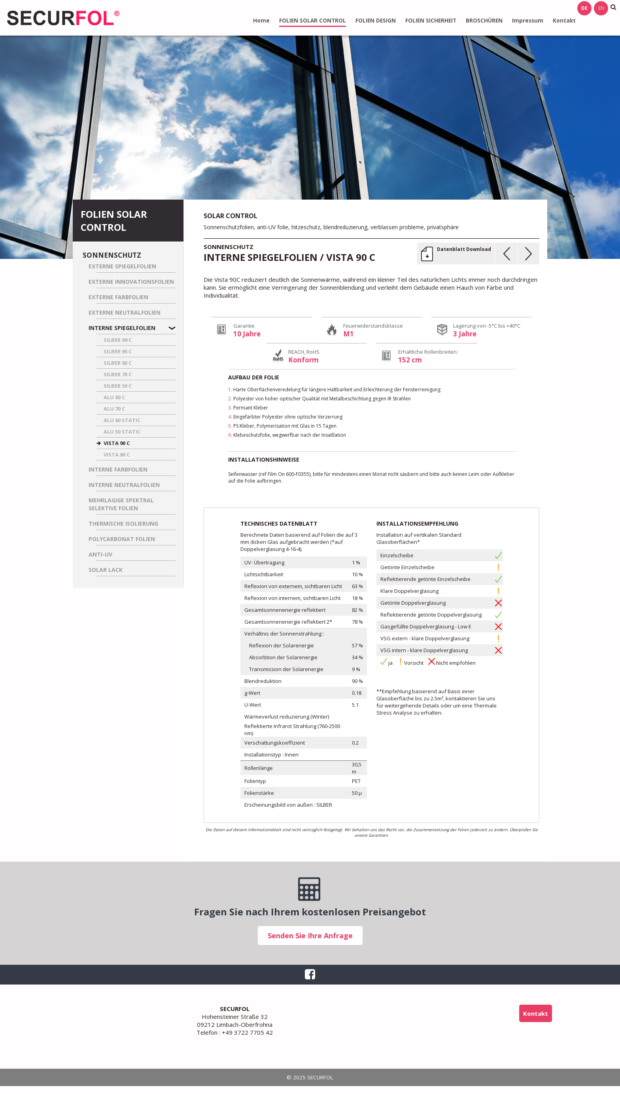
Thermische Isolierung (123, 523)
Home (261, 20)
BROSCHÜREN (484, 20)
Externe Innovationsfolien (131, 281)
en (601, 8)
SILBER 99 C (118, 339)
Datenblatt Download (464, 249)
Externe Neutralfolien (125, 312)
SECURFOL (63, 18)
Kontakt (564, 20)
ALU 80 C (114, 397)
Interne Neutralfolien (124, 485)
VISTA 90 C (117, 443)
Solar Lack (106, 569)
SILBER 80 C (118, 362)
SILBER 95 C (118, 351)
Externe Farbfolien (118, 297)
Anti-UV (100, 554)
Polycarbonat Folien (122, 539)
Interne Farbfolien (118, 469)
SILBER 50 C (118, 385)
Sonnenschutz (112, 255)
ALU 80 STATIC (122, 420)
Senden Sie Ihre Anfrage (310, 935)
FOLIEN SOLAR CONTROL (312, 20)
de (584, 8)
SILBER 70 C (118, 374)
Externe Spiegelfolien (122, 266)
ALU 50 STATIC (122, 431)
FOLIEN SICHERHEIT (430, 20)
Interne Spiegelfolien (122, 328)
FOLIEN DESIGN (375, 20)
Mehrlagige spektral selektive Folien (121, 504)
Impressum (527, 20)
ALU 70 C (114, 408)
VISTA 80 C (117, 454)
